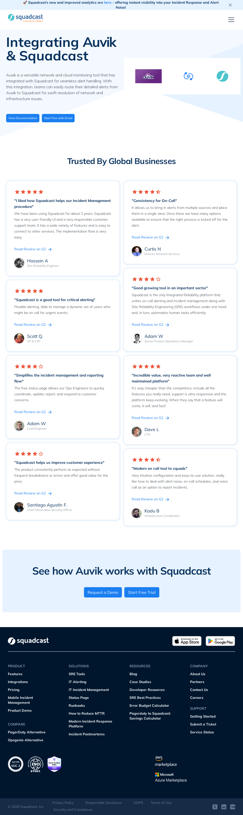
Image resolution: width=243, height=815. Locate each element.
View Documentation (22, 118)
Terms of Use (161, 802)
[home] (27, 18)
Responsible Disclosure (103, 802)
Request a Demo (103, 592)
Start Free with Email (58, 118)
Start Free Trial (142, 592)
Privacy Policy (63, 802)
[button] (230, 20)
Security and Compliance (73, 809)
